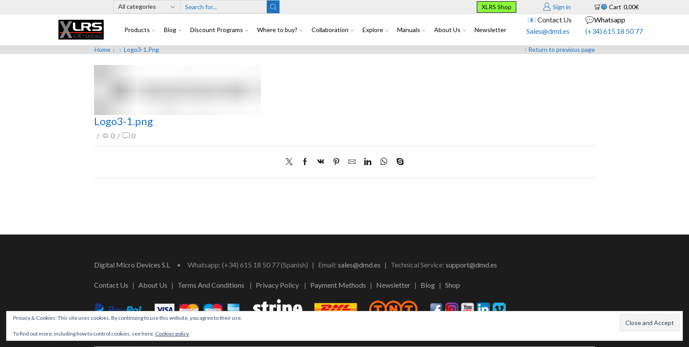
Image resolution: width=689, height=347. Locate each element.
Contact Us (111, 285)
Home (102, 49)
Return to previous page (561, 49)
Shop (452, 285)
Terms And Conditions (211, 285)
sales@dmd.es (359, 264)
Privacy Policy (277, 285)
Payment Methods (338, 285)
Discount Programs (219, 29)
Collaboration (333, 29)
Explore (375, 29)
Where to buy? (280, 29)
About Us (450, 29)
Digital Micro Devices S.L (132, 264)
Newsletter (490, 29)
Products (139, 29)
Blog (172, 29)
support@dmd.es (471, 264)
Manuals (411, 29)
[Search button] (273, 6)
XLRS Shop (496, 7)
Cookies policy (172, 333)
